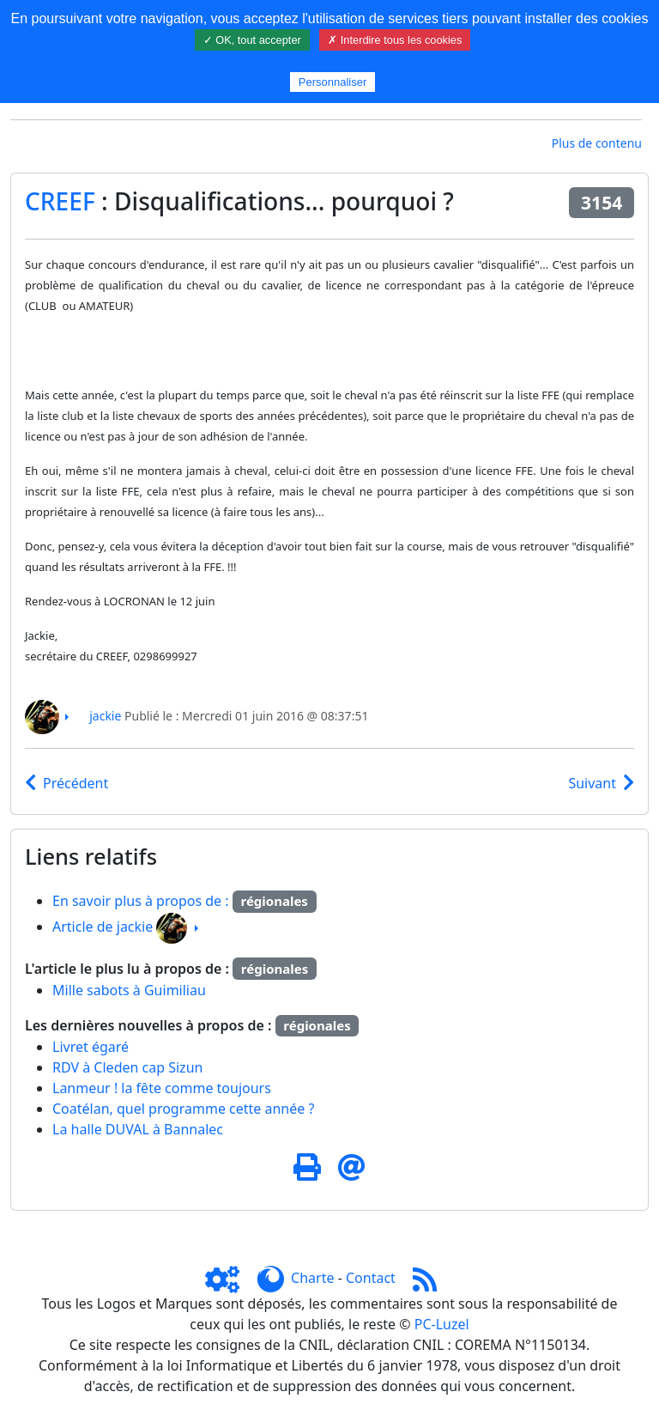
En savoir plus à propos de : (142, 900)
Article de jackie (102, 926)
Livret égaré (90, 1046)
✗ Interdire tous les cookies (395, 39)
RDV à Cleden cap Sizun (127, 1067)
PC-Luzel (441, 1324)
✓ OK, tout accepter (252, 39)
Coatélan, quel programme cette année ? (183, 1108)
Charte (312, 1277)
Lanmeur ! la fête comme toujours (161, 1088)
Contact (371, 1277)
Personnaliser (333, 82)
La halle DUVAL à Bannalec (137, 1129)
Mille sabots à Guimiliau (129, 990)
